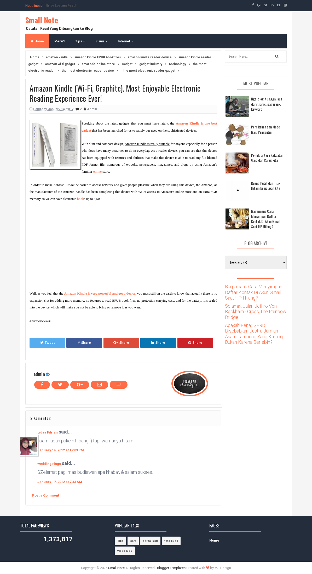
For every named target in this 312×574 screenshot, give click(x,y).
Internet (125, 41)
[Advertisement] (73, 245)
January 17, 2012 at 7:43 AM (59, 482)
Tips (80, 41)
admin (39, 374)
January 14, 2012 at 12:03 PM (60, 450)
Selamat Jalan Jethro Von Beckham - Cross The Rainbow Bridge (255, 311)
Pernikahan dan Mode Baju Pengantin (265, 129)
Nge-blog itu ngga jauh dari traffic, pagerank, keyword (266, 104)
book (80, 199)
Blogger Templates (171, 568)
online (97, 171)
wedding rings (49, 464)
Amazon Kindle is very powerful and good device (99, 293)
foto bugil (171, 541)
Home (37, 41)
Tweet (47, 343)
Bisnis (101, 41)
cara (133, 541)
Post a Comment (45, 495)
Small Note (41, 20)
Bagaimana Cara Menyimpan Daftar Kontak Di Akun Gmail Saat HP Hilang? (265, 218)
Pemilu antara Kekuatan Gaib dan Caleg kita (267, 157)
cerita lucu (150, 541)
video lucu (124, 551)
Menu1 (59, 41)
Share (84, 343)
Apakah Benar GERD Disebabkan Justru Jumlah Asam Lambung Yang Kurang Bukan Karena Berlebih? (254, 334)
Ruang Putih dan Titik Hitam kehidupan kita (265, 185)
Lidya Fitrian (47, 432)
